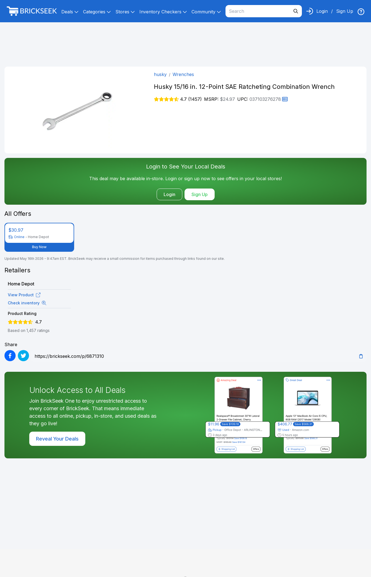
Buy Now (39, 247)
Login (322, 11)
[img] (361, 11)
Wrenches (183, 74)
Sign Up (344, 11)
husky (160, 74)
